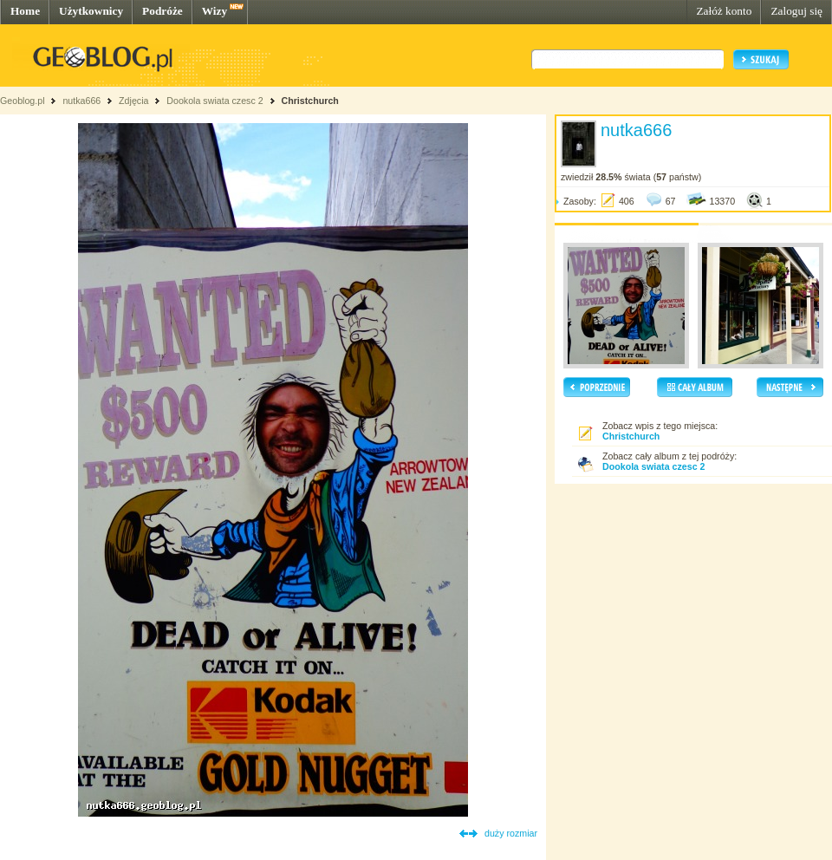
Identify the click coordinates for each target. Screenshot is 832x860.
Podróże (162, 10)
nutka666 (81, 100)
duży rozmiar (510, 833)
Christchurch (310, 100)
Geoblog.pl (22, 100)
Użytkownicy (91, 10)
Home (25, 10)
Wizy (214, 10)
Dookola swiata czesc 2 (214, 100)
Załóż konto (723, 10)
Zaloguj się (796, 10)
